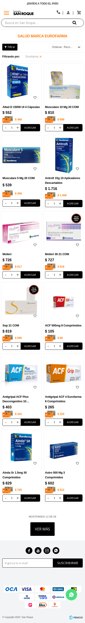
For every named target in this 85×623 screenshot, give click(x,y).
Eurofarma (32, 56)
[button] (78, 22)
